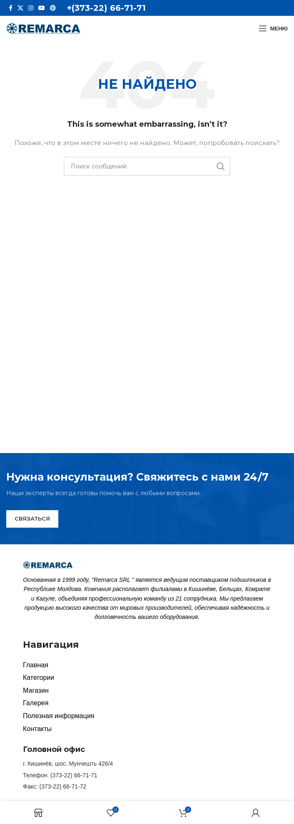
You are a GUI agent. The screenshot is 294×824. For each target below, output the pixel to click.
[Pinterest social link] (52, 8)
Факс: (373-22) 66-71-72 (54, 786)
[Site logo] (43, 28)
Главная (35, 665)
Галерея (35, 702)
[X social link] (20, 8)
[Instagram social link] (31, 8)
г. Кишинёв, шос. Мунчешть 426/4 (68, 763)
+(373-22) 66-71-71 (106, 8)
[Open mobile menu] (273, 28)
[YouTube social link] (41, 8)
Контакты (37, 728)
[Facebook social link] (10, 8)
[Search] (147, 166)
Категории (38, 677)
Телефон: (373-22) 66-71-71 (60, 775)
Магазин (36, 690)
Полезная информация (59, 715)
